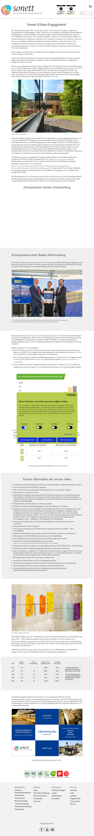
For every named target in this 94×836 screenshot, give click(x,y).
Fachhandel (38, 798)
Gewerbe (37, 801)
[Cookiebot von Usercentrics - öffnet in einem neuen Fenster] (68, 395)
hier (60, 760)
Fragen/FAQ (75, 798)
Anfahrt (73, 796)
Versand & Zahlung (41, 793)
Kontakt (73, 790)
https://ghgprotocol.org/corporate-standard (59, 159)
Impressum (19, 809)
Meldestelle (20, 795)
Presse (73, 804)
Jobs (72, 793)
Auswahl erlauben (47, 439)
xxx (47, 813)
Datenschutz (20, 798)
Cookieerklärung (22, 804)
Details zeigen (68, 434)
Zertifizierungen (58, 790)
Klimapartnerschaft (40, 262)
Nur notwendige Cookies (27, 439)
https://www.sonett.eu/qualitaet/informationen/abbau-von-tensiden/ (35, 543)
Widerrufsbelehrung (23, 806)
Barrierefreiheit (21, 801)
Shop (35, 790)
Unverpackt (75, 801)
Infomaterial (57, 796)
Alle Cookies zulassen (66, 439)
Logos (54, 793)
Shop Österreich (40, 796)
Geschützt (56, 798)
